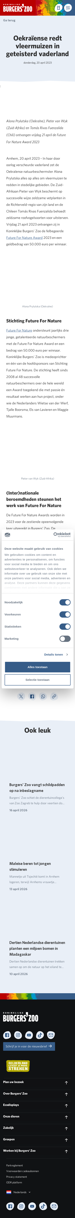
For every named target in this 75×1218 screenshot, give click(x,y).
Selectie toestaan (37, 679)
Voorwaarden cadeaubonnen (22, 1171)
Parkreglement (14, 1165)
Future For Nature (19, 330)
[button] (68, 8)
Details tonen (53, 654)
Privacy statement (16, 1176)
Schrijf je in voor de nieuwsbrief (29, 1046)
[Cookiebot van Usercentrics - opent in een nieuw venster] (53, 534)
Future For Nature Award (24, 237)
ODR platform (14, 1182)
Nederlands (18, 1192)
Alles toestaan (38, 667)
